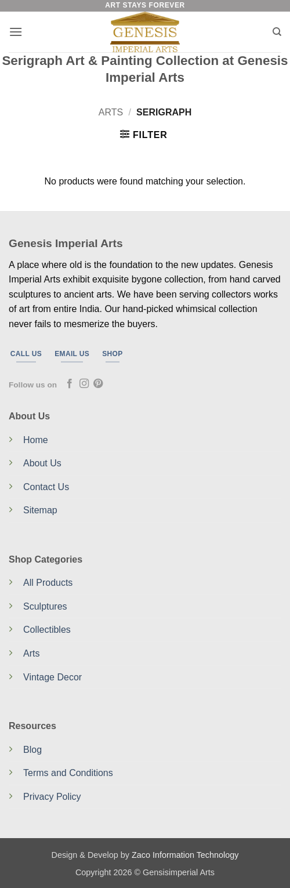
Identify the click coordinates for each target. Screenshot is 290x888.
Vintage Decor (52, 677)
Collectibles (47, 630)
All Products (47, 583)
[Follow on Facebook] (69, 384)
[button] (16, 31)
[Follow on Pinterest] (98, 384)
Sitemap (40, 510)
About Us (42, 463)
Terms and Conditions (68, 773)
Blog (32, 750)
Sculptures (45, 606)
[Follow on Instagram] (84, 384)
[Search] (277, 32)
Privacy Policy (52, 797)
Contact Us (46, 487)
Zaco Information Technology (185, 855)
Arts (111, 112)
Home (35, 440)
